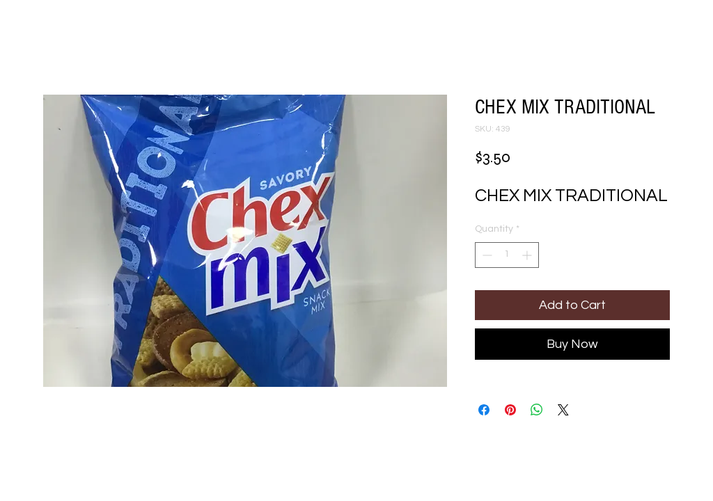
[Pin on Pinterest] (510, 409)
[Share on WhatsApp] (536, 409)
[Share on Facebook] (484, 409)
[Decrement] (485, 255)
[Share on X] (563, 409)
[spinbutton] (506, 255)
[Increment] (528, 255)
